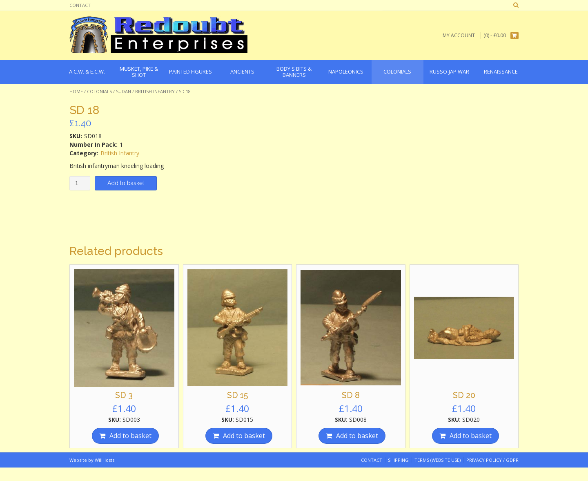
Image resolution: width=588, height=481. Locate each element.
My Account (459, 35)
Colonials (99, 91)
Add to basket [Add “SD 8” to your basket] (357, 435)
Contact (80, 5)
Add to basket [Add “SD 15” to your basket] (244, 435)
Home (76, 91)
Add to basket (125, 183)
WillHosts (104, 460)
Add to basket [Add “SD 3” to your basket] (130, 435)
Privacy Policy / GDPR (492, 460)
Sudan (123, 91)
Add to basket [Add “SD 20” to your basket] (471, 435)
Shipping (398, 460)
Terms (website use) (437, 460)
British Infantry (155, 91)
